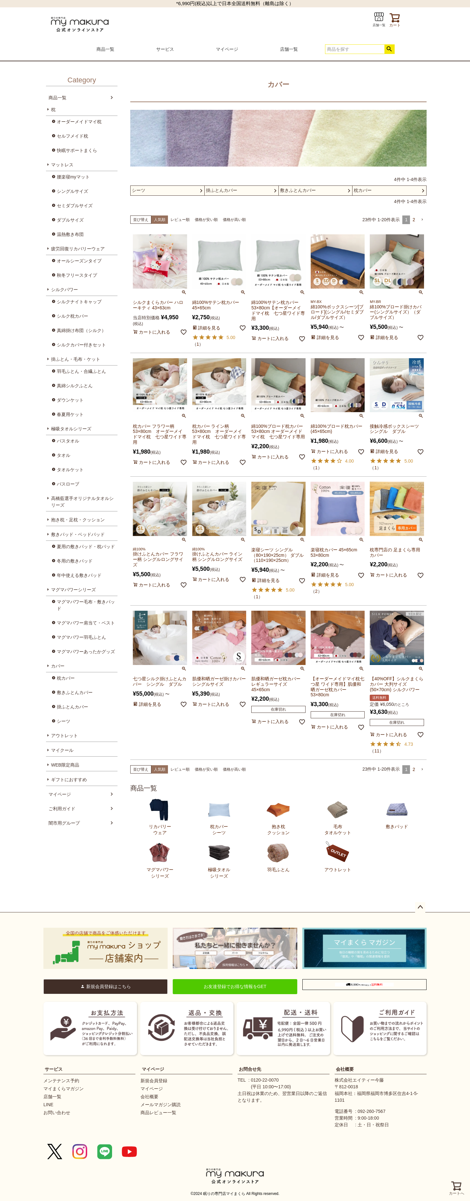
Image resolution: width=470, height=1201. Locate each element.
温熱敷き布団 (70, 234)
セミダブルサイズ (75, 205)
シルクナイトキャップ (79, 301)
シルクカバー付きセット (81, 344)
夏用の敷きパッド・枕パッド (86, 546)
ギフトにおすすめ (69, 779)
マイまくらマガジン (63, 1088)
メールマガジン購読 (160, 1104)
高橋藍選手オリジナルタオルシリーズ (82, 502)
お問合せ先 (250, 1069)
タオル (63, 455)
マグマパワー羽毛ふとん (81, 637)
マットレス (62, 164)
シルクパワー (64, 289)
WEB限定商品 (65, 764)
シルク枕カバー (72, 316)
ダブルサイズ (70, 220)
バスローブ (68, 484)
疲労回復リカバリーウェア (78, 248)
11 (376, 750)
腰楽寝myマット (73, 176)
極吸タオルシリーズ (71, 428)
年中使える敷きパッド (79, 575)
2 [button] (414, 219)
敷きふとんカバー (75, 692)
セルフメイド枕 (72, 136)
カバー (57, 665)
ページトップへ (420, 907)
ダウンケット (70, 400)
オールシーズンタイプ (79, 260)
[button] (422, 219)
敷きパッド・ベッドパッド (78, 534)
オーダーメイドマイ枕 (79, 121)
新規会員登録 (153, 1080)
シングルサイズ (72, 191)
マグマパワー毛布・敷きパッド (86, 605)
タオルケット (70, 469)
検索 (389, 49)
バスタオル (68, 440)
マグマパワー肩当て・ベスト (86, 622)
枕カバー (66, 678)
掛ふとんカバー (72, 706)
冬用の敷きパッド (75, 560)
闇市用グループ (64, 823)
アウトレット (64, 735)
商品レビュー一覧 (158, 1112)
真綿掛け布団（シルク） (81, 330)
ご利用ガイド (62, 808)
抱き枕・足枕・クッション (78, 519)
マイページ (227, 49)
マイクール (62, 750)
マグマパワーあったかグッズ (86, 651)
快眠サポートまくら (77, 150)
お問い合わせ (56, 1112)
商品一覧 (105, 49)
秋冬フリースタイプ (77, 275)
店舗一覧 (289, 49)
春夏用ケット (70, 414)
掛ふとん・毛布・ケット (75, 359)
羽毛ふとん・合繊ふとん (81, 371)
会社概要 (149, 1096)
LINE (48, 1104)
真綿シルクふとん (75, 385)
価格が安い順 (206, 219)
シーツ (63, 721)
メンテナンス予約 (61, 1080)
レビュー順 (180, 219)
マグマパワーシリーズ (73, 589)
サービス (165, 49)
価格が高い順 (234, 219)
